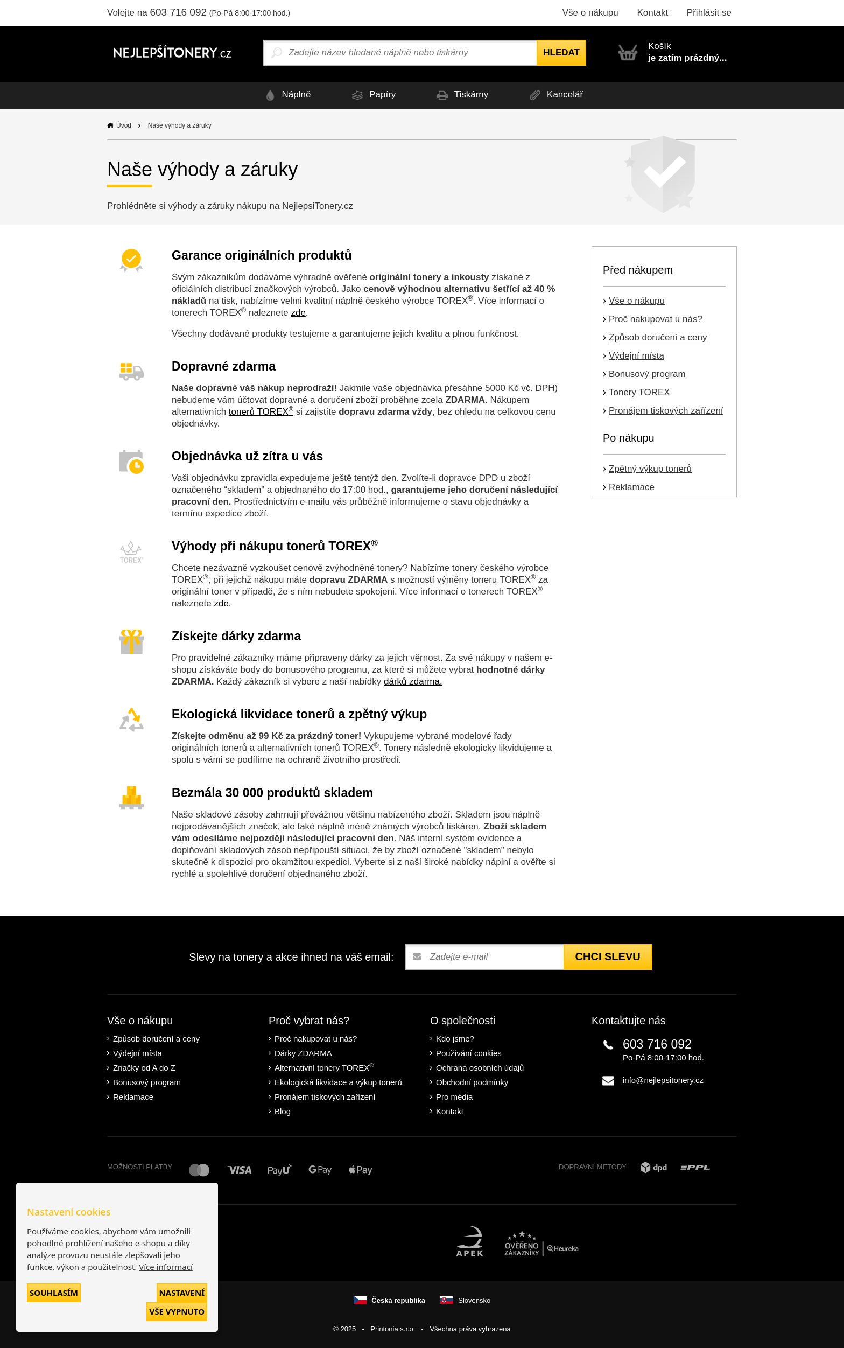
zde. (222, 603)
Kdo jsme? (455, 1038)
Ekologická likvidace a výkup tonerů (338, 1082)
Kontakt (652, 13)
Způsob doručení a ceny (658, 337)
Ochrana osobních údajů (480, 1067)
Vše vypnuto (177, 1311)
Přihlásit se (709, 13)
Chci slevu (608, 956)
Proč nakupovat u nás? (655, 319)
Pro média (454, 1096)
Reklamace (632, 487)
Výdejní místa (636, 356)
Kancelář (554, 95)
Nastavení (182, 1292)
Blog (283, 1111)
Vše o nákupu (590, 13)
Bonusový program (647, 374)
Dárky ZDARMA (303, 1053)
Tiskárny (460, 95)
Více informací (166, 1266)
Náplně (286, 95)
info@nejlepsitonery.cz (663, 1080)
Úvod (123, 125)
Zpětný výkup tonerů (650, 469)
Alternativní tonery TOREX (326, 1067)
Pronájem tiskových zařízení (666, 411)
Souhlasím (54, 1292)
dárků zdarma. (413, 681)
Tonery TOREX (639, 392)
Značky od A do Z (144, 1067)
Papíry (372, 95)
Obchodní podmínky (472, 1082)
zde (298, 313)
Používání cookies (469, 1053)
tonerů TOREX (261, 412)
